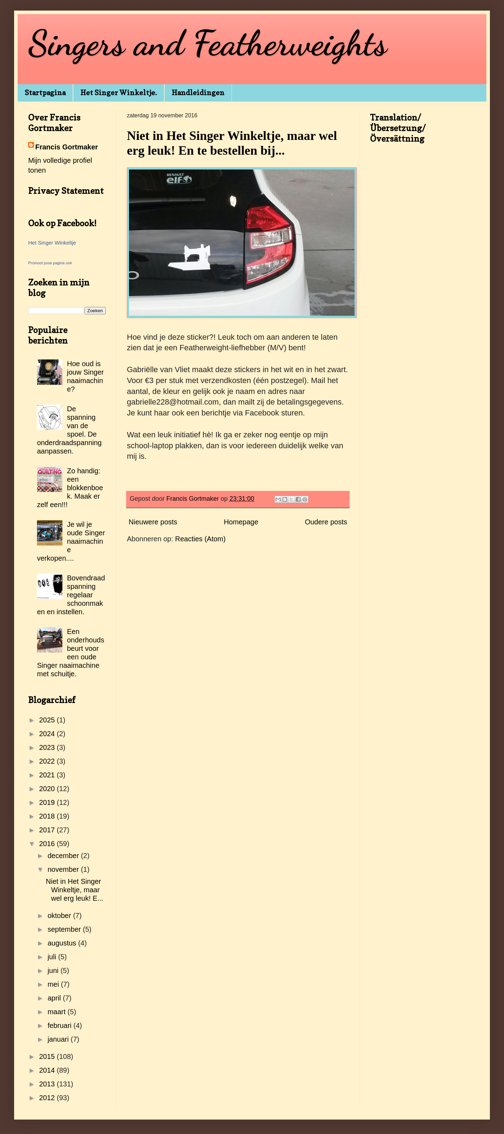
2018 (48, 816)
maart (58, 1012)
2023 (48, 747)
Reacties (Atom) (200, 539)
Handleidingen (198, 92)
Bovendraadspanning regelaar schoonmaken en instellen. (71, 595)
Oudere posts (326, 522)
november (64, 869)
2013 (48, 1084)
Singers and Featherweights (207, 43)
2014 (48, 1070)
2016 (48, 844)
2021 (48, 775)
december (64, 855)
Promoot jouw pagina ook (50, 263)
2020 (48, 789)
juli (53, 957)
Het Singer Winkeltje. (118, 92)
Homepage (241, 522)
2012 (48, 1098)
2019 (48, 802)
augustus (63, 943)
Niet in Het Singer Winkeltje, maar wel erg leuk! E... (74, 889)
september (65, 929)
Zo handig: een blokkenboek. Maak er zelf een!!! (70, 488)
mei (54, 984)
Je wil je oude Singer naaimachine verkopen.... (71, 541)
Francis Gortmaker (66, 147)
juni (54, 970)
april (55, 998)
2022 (48, 761)
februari (60, 1025)
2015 (48, 1056)
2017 (48, 830)
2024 (48, 734)
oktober (60, 915)
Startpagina (45, 92)
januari (59, 1039)
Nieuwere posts (153, 522)
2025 (48, 720)
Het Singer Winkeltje (52, 243)
